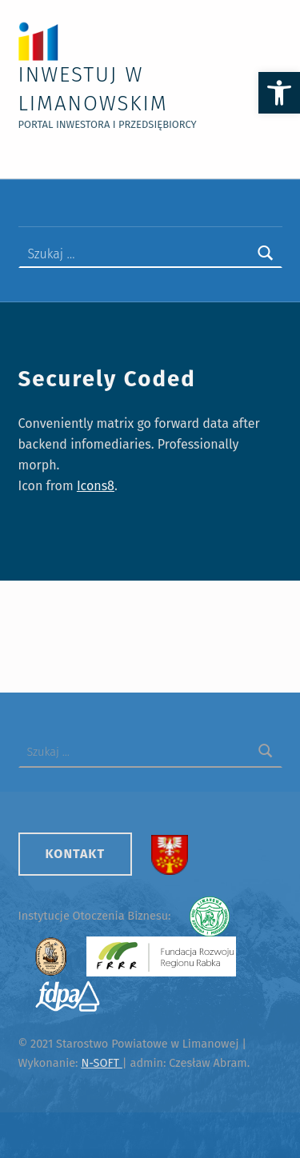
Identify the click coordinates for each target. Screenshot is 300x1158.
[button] (279, 93)
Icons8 (95, 485)
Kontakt (76, 853)
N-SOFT (101, 1063)
